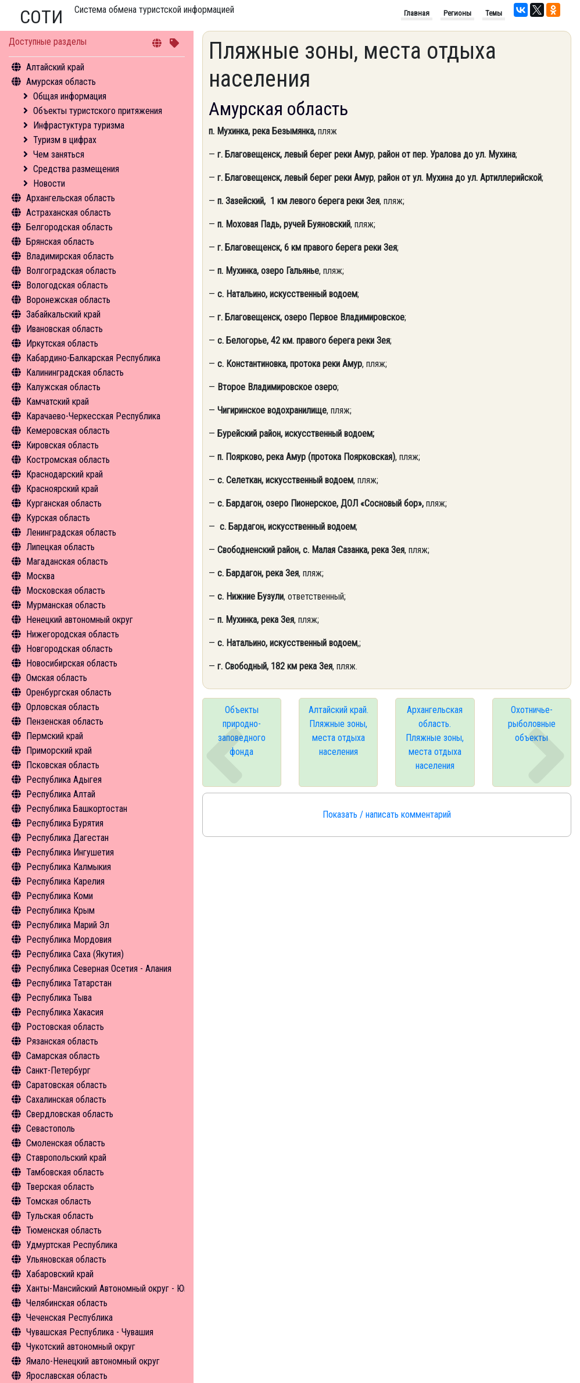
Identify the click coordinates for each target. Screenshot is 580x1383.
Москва (40, 576)
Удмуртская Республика (71, 1244)
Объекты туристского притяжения (97, 110)
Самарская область (63, 1055)
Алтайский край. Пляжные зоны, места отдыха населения (338, 730)
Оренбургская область (69, 692)
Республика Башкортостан (76, 808)
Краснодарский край (64, 474)
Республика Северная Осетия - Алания (98, 968)
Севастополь (50, 1128)
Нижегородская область (72, 634)
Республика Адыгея (64, 779)
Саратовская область (66, 1084)
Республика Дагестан (67, 837)
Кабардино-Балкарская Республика (93, 357)
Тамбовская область (65, 1172)
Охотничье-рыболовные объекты (532, 723)
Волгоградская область (71, 270)
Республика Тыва (59, 997)
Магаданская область (67, 561)
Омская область (56, 677)
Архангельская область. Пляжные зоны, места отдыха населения (435, 737)
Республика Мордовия (69, 939)
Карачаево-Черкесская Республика (93, 416)
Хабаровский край (60, 1273)
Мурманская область (66, 605)
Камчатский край (57, 401)
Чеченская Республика (69, 1317)
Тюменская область (64, 1230)
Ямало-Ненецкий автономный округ (93, 1361)
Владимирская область (70, 256)
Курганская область (64, 503)
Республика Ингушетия (70, 852)
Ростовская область (65, 1026)
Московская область (65, 590)
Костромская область (68, 459)
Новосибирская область (71, 663)
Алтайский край (55, 67)
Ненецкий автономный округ (79, 619)
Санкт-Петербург (58, 1070)
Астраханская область (68, 212)
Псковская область (62, 765)
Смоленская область (65, 1143)
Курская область (58, 517)
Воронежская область (68, 299)
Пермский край (54, 736)
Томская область (58, 1201)
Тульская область (60, 1215)
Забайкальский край (63, 314)
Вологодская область (67, 285)
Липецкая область (60, 547)
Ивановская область (64, 328)
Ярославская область (67, 1375)
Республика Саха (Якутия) (75, 954)
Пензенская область (64, 721)
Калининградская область (75, 372)
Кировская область (62, 445)
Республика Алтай (60, 794)
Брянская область (60, 241)
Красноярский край (62, 488)
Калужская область (63, 387)
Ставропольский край (66, 1157)
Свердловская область (69, 1114)
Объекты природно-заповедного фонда (242, 730)
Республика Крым (60, 910)
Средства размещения (76, 168)
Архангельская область (70, 198)
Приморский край (59, 750)
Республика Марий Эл (67, 925)
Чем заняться (58, 154)
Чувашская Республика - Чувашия (89, 1332)
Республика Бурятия (64, 823)
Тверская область (60, 1186)
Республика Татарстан (69, 983)
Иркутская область (62, 343)
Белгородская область (69, 227)
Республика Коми (59, 895)
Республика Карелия (65, 881)
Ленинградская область (71, 532)
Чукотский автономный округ (80, 1346)
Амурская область (61, 81)
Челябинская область (67, 1303)
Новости (49, 183)
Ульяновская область (66, 1259)
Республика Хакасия (64, 1012)
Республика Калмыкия (68, 866)
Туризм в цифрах (64, 139)
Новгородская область (69, 648)
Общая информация (69, 96)
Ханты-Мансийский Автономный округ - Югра (111, 1288)
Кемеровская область (68, 430)
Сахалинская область (66, 1099)
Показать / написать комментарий (387, 814)
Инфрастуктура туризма (78, 125)
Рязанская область (62, 1041)
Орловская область (62, 706)
